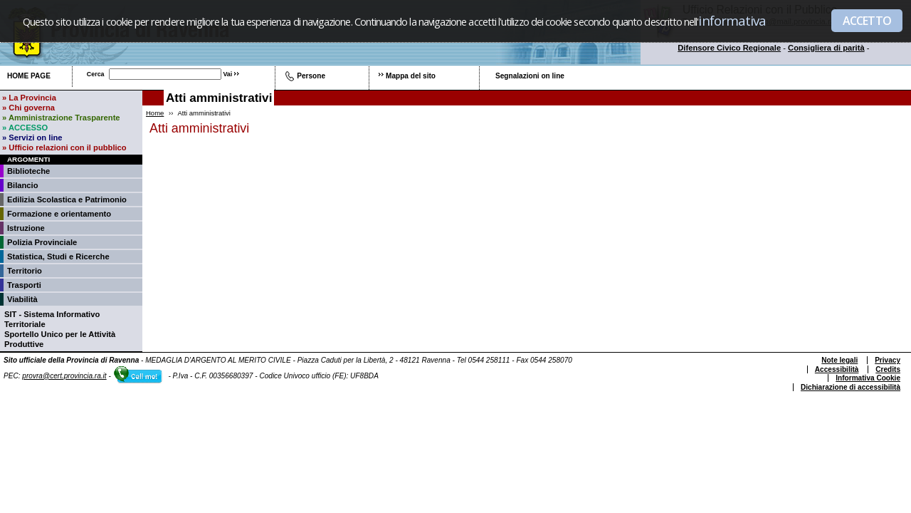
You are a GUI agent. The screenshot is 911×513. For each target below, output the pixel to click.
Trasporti (24, 285)
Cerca (96, 74)
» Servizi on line (32, 137)
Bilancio (22, 185)
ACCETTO (867, 20)
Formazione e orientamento (59, 213)
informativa (732, 20)
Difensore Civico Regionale (729, 47)
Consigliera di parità (826, 47)
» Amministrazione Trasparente (61, 117)
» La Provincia (29, 97)
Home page (29, 76)
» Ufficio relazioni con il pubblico (64, 147)
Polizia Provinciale (42, 242)
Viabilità (22, 299)
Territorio (24, 270)
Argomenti (28, 159)
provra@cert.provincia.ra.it (64, 376)
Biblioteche (28, 171)
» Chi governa (28, 107)
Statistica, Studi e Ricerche (58, 256)
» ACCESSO (25, 127)
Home (155, 113)
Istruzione (26, 228)
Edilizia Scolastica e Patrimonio (67, 199)
